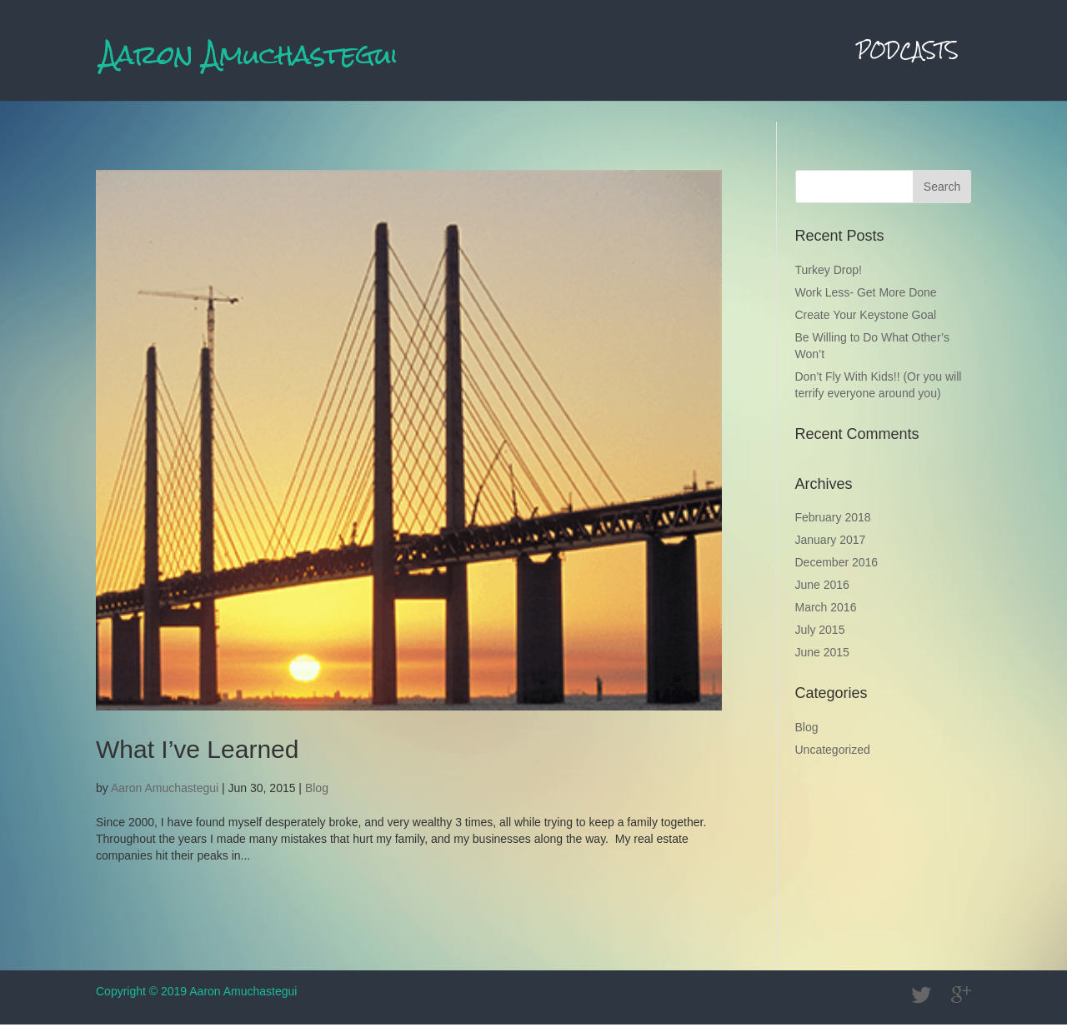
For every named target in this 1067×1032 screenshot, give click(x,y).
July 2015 (820, 637)
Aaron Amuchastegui (164, 795)
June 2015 (822, 659)
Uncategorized (832, 757)
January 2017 (830, 547)
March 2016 (826, 614)
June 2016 (822, 592)
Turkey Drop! (828, 277)
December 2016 (837, 569)
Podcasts (908, 60)
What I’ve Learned (197, 756)
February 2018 (833, 524)
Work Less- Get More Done (866, 300)
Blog (316, 795)
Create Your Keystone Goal (866, 322)
